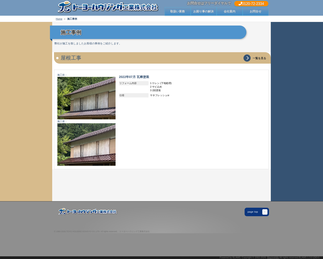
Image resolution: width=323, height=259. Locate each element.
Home (59, 18)
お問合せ (255, 11)
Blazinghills (273, 257)
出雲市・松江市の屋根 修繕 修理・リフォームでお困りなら (108, 8)
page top (257, 212)
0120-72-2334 (251, 4)
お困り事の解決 (203, 11)
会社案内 (229, 11)
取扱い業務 (177, 11)
